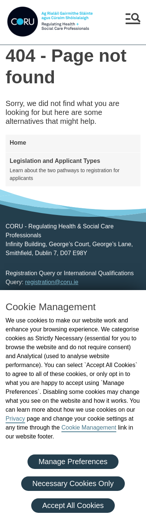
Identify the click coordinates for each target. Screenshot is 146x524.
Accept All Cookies (73, 505)
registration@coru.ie (51, 282)
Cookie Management (88, 427)
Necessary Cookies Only (73, 483)
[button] (133, 21)
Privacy (15, 418)
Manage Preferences (73, 461)
